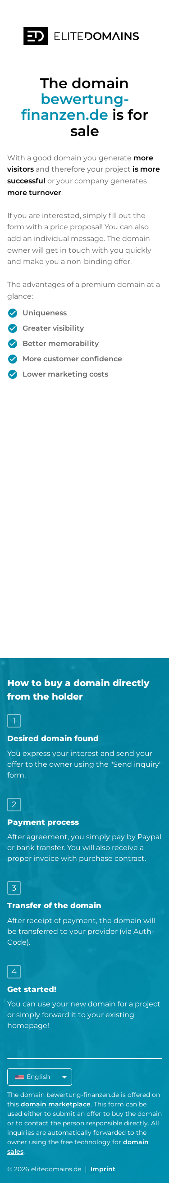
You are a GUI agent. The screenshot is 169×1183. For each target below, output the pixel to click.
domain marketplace (56, 1104)
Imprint (103, 1169)
